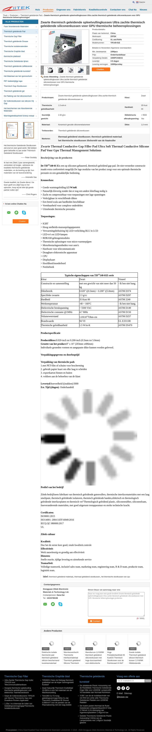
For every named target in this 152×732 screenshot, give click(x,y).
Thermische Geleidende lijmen (16, 61)
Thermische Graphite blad (14, 51)
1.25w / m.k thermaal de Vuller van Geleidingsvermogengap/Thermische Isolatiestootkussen (19, 706)
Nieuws (143, 9)
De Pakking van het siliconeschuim (18, 96)
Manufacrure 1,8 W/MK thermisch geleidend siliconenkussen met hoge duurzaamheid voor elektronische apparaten (94, 659)
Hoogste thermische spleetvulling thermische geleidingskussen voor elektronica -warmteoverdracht (18, 690)
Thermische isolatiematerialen (16, 46)
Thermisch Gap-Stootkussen (15, 86)
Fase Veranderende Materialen (16, 26)
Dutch (142, 2)
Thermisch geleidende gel (14, 91)
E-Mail (120, 693)
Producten (48, 9)
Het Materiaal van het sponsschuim (18, 76)
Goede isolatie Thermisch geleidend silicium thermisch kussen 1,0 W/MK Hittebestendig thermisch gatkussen (137, 659)
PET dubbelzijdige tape (13, 81)
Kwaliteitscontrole (98, 9)
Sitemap (128, 693)
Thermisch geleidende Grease (16, 41)
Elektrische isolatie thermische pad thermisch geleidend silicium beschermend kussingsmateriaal (50, 657)
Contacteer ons (117, 9)
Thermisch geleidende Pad (31, 15)
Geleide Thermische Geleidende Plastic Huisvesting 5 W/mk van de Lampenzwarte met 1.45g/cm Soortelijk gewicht (96, 719)
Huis (37, 9)
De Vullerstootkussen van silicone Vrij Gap (19, 102)
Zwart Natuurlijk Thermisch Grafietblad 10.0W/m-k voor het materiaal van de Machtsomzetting (57, 690)
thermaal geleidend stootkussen (87, 577)
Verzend (148, 681)
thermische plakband (12, 56)
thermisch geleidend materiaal (61, 577)
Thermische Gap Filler (13, 36)
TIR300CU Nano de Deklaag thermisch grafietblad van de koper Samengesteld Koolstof (58, 682)
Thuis (5, 15)
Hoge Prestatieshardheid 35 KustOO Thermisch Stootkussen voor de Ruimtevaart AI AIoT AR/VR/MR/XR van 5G (116, 659)
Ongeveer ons (63, 9)
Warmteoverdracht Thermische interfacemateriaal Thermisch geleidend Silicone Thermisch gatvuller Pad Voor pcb (73, 659)
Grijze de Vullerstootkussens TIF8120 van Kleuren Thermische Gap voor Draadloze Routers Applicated (19, 698)
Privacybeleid (11, 730)
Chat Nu (132, 10)
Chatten (102, 69)
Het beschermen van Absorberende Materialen (18, 109)
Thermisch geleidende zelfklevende (18, 66)
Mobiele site (122, 697)
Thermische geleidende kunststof (17, 71)
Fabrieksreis (79, 9)
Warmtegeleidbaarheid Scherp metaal (19, 116)
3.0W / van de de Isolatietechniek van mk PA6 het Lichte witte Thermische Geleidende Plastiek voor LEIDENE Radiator (95, 699)
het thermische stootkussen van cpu (115, 577)
